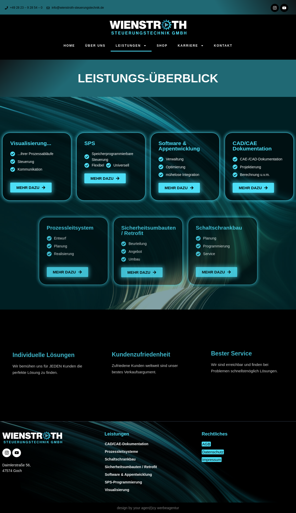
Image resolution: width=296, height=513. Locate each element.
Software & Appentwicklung (128, 474)
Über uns (95, 45)
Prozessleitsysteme (121, 452)
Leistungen (131, 46)
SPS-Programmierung (123, 482)
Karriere (190, 46)
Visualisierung (117, 490)
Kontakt (223, 45)
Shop (162, 45)
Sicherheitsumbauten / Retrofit (131, 467)
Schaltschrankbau (120, 459)
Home (69, 45)
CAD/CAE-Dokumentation (126, 444)
